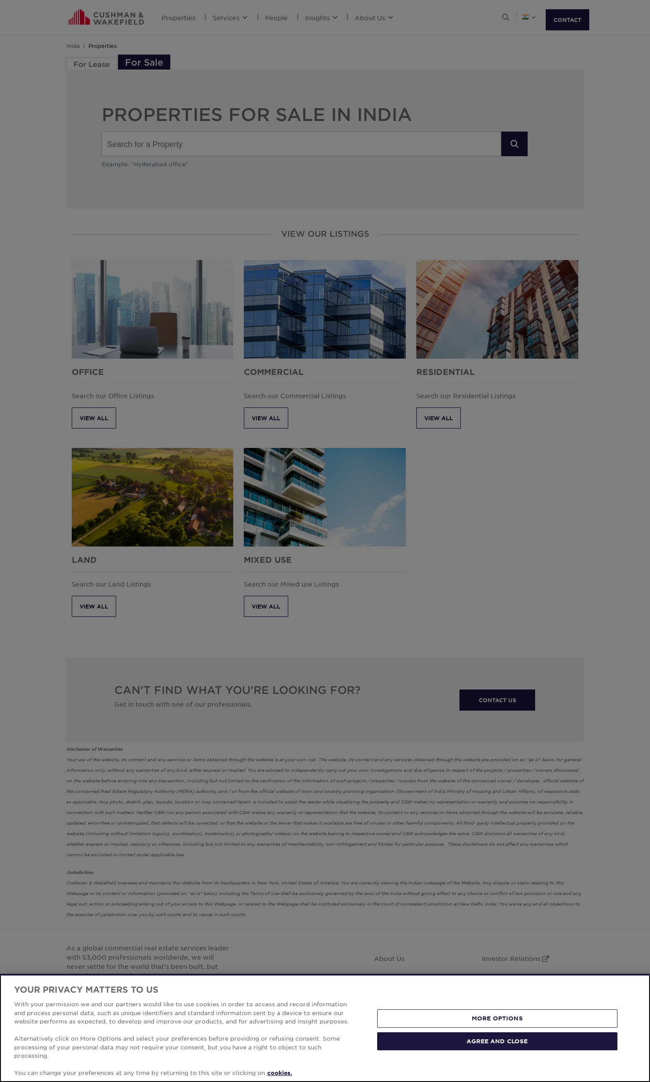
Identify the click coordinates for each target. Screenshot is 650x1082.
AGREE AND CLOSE (497, 1041)
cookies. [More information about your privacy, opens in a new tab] (279, 1072)
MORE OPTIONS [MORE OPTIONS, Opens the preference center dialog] (497, 1018)
